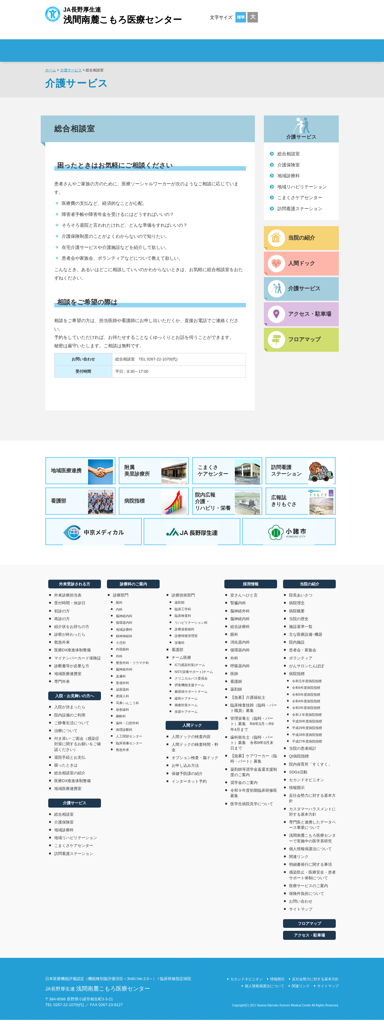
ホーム (50, 70)
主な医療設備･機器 (305, 642)
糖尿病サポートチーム (191, 699)
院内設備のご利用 (69, 723)
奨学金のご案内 (244, 790)
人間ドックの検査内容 (191, 744)
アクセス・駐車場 (309, 943)
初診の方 (62, 619)
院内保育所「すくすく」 (310, 772)
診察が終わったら (69, 642)
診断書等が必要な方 (71, 674)
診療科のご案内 (239, 46)
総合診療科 (240, 634)
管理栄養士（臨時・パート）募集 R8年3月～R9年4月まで (251, 732)
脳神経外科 (124, 677)
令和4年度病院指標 (306, 709)
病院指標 (156, 505)
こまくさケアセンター (299, 197)
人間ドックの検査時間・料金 (195, 755)
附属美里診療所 (156, 472)
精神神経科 (124, 644)
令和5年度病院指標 (306, 702)
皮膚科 (121, 684)
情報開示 (297, 795)
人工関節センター (129, 744)
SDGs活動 (298, 780)
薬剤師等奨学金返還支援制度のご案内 (253, 780)
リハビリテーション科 (191, 630)
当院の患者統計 (302, 756)
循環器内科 (124, 630)
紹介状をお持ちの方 (71, 634)
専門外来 (62, 689)
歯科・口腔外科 (127, 731)
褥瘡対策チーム (186, 713)
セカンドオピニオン (306, 788)
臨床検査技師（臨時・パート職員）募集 (253, 716)
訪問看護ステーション (299, 208)
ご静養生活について (71, 730)
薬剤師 (236, 697)
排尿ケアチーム (186, 720)
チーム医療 (181, 665)
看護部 (82, 505)
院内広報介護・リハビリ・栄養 (227, 505)
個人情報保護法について (310, 857)
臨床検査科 (183, 624)
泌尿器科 (122, 697)
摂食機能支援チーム (189, 693)
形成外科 (122, 691)
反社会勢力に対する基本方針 (312, 806)
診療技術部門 (183, 603)
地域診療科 (288, 175)
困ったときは (66, 773)
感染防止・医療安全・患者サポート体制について (312, 883)
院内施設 (297, 650)
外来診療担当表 (67, 603)
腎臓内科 (238, 611)
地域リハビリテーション (302, 186)
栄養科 (180, 650)
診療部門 (120, 603)
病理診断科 (124, 738)
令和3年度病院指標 (306, 716)
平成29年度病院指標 (307, 736)
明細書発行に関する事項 (310, 872)
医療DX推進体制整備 (72, 658)
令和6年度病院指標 (306, 696)
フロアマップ (309, 931)
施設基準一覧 (300, 634)
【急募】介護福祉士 (247, 705)
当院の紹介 (309, 592)
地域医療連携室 (67, 682)
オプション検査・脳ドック (195, 766)
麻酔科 (121, 724)
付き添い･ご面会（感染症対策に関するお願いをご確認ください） (77, 752)
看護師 (236, 689)
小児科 (121, 651)
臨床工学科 (183, 617)
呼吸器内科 (240, 674)
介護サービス (71, 70)
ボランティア (300, 666)
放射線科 (122, 717)
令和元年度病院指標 (307, 689)
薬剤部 (180, 610)
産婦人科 (122, 704)
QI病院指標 (299, 764)
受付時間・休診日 (69, 611)
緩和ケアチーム (186, 706)
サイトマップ (300, 917)
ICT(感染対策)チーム (190, 673)
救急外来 (62, 650)
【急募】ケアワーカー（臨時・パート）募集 (253, 767)
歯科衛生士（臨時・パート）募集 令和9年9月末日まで (251, 750)
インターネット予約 (189, 789)
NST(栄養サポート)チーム (194, 679)
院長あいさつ (300, 603)
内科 (119, 617)
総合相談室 (288, 153)
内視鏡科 (122, 657)
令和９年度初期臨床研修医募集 (253, 801)
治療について (66, 739)
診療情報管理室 (186, 644)
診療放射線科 (184, 637)
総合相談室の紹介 (69, 781)
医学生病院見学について (251, 811)
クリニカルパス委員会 (191, 686)
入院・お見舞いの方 (184, 46)
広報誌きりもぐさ (302, 505)
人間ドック (192, 733)
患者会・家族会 (302, 658)
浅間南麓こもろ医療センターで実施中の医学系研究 (312, 846)
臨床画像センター (129, 751)
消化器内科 (240, 650)
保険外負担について (306, 901)
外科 (119, 664)
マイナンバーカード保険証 (77, 666)
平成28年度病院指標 (307, 742)
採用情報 (303, 46)
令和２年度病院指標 (307, 722)
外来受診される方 (128, 46)
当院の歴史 (299, 626)
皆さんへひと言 (244, 603)
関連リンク (299, 864)
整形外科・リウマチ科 (132, 671)
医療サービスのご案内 (308, 893)
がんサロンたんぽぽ (306, 674)
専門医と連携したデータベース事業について (312, 833)
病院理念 (297, 611)
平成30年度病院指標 (307, 729)
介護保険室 (288, 164)
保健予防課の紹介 (187, 781)
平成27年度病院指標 (307, 749)
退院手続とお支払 (69, 765)
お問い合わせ (300, 909)
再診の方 (62, 626)
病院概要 (297, 619)
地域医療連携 (82, 472)
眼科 (119, 610)
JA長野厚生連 (113, 14)
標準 (241, 17)
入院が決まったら (69, 715)
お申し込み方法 (185, 773)
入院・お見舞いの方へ (74, 704)
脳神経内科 (124, 624)
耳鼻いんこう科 (127, 711)
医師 (234, 682)
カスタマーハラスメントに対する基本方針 (312, 819)
